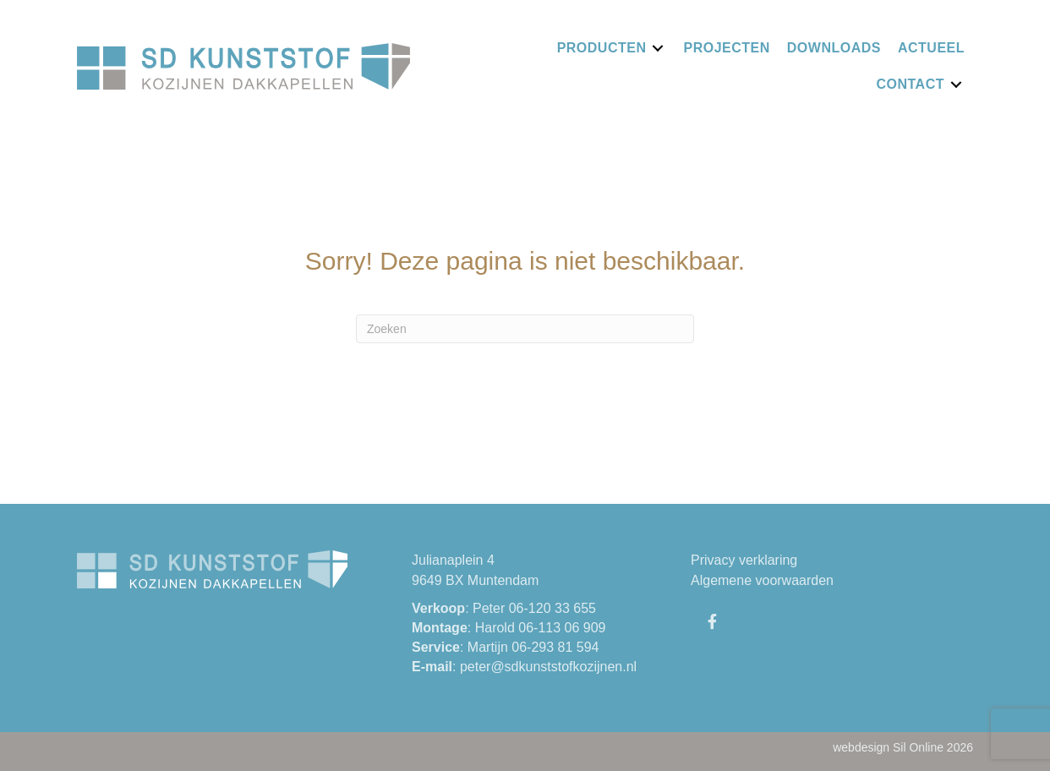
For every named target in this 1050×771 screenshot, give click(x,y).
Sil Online (918, 747)
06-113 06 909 (561, 628)
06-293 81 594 (555, 647)
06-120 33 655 (552, 608)
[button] (711, 621)
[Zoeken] (525, 328)
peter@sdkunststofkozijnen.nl (548, 666)
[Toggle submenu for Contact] (956, 84)
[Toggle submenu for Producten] (658, 47)
